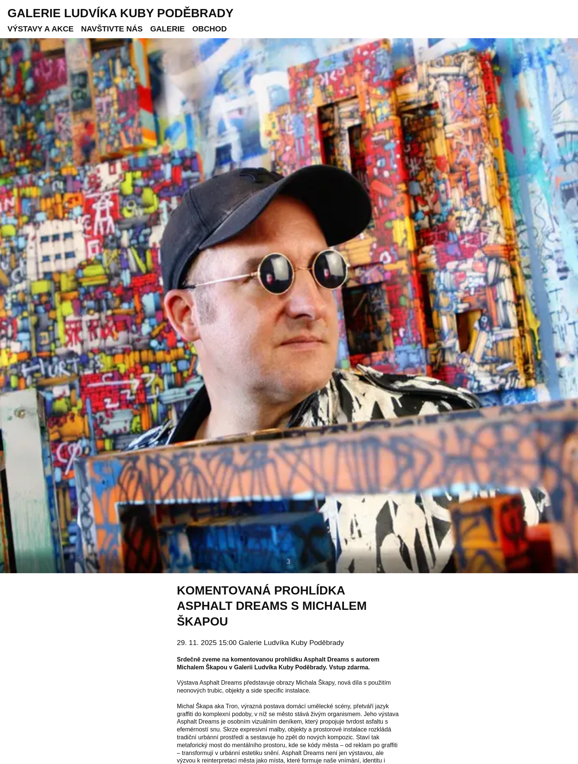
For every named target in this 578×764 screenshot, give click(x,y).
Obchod (209, 28)
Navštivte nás (112, 28)
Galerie (167, 28)
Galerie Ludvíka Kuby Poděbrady (120, 13)
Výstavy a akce (40, 28)
